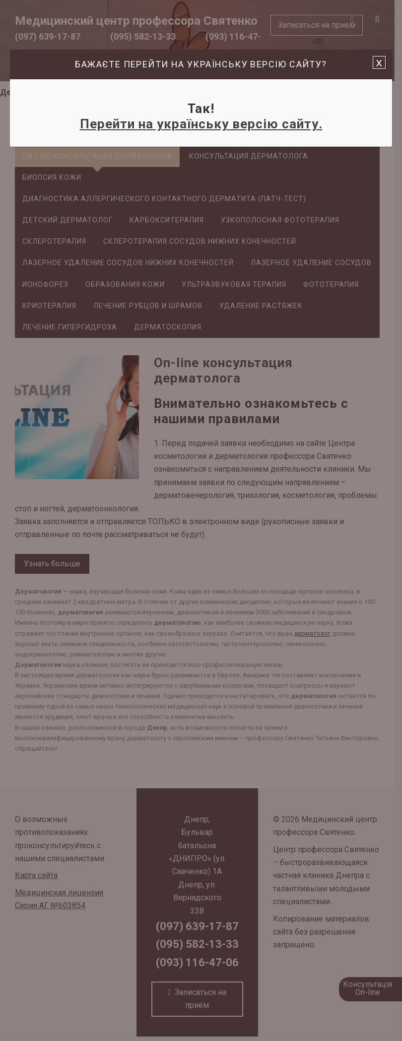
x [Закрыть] (379, 62)
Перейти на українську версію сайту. (201, 123)
